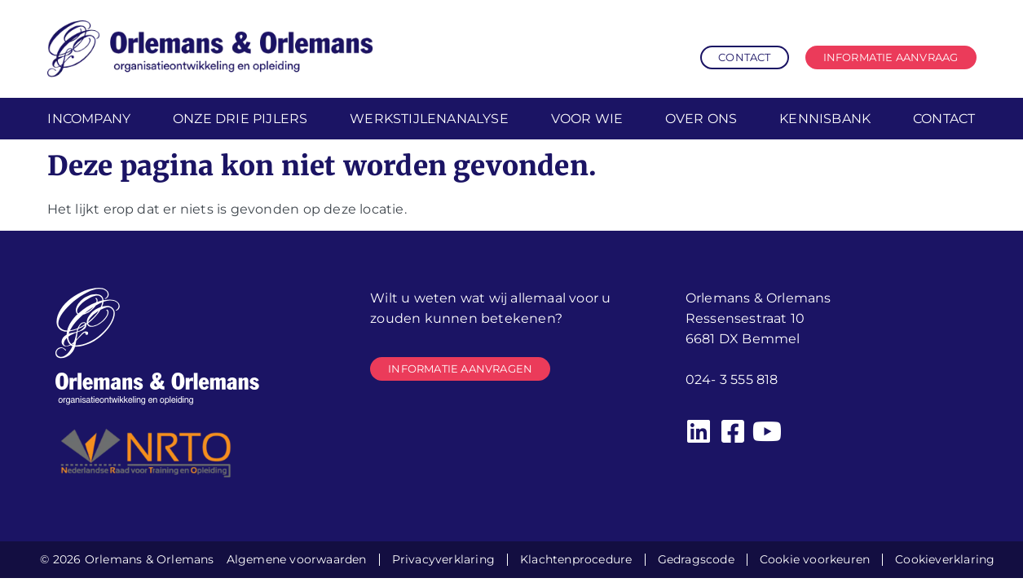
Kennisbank (825, 118)
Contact (944, 118)
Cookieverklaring (944, 559)
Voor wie (587, 118)
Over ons (701, 118)
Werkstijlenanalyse (429, 118)
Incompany (88, 118)
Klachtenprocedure (576, 559)
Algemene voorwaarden (297, 559)
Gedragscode (696, 559)
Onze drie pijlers (240, 118)
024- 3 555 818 (732, 379)
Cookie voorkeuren (815, 559)
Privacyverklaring (443, 559)
